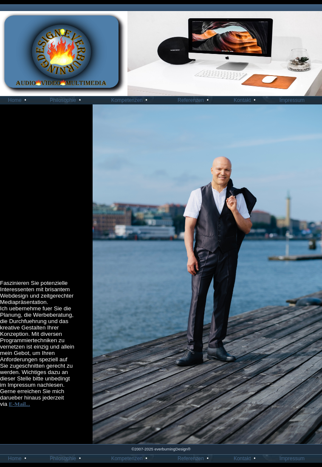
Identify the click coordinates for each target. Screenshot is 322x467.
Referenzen (195, 100)
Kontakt (246, 100)
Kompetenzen (130, 100)
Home (18, 100)
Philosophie (67, 100)
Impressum (295, 100)
